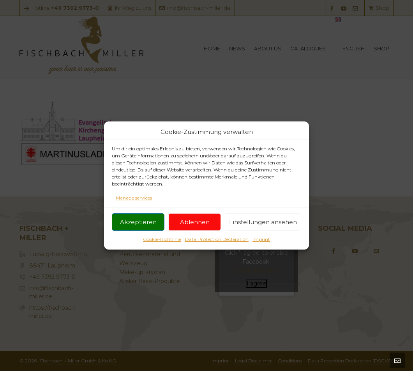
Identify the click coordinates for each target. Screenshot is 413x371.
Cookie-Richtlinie (162, 240)
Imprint (261, 240)
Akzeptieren (138, 222)
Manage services (134, 198)
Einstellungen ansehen (263, 222)
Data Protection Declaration (217, 240)
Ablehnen (195, 222)
